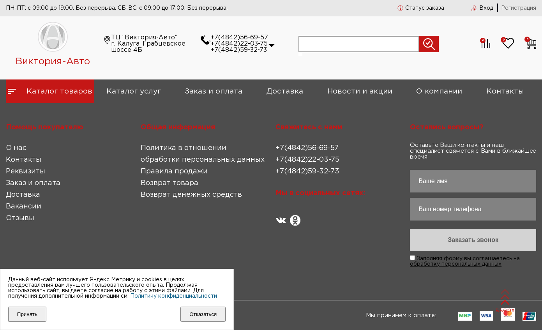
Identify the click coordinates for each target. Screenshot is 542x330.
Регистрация (518, 8)
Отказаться (203, 314)
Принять (27, 314)
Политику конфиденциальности (173, 296)
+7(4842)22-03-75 (239, 44)
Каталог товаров (59, 91)
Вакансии (23, 206)
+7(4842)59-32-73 (238, 50)
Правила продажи (174, 171)
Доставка (285, 91)
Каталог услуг (133, 91)
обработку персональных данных (455, 264)
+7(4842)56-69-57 (239, 38)
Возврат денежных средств (191, 195)
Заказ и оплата (213, 91)
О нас (16, 148)
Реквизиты (25, 171)
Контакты (505, 91)
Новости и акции (359, 91)
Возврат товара (169, 183)
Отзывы (20, 218)
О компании (439, 91)
